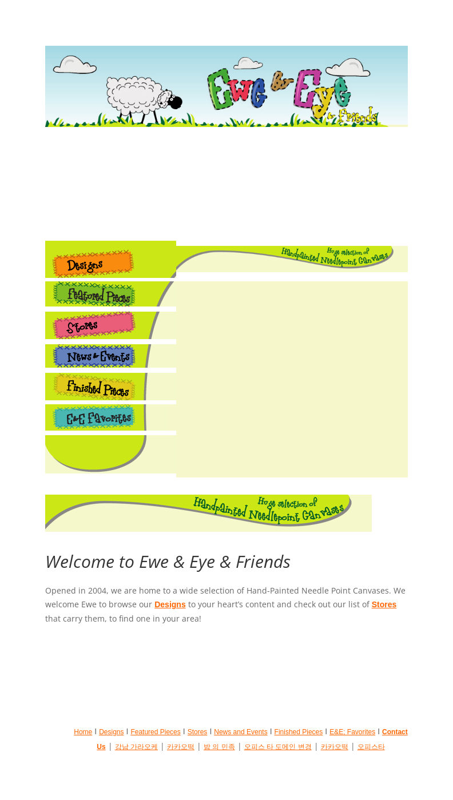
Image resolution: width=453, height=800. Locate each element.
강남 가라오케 (136, 747)
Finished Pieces (299, 732)
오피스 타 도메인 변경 (278, 747)
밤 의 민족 (219, 747)
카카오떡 (180, 747)
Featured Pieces (155, 732)
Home (83, 732)
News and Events (240, 732)
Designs (169, 604)
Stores (384, 604)
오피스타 (371, 747)
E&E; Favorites (352, 732)
